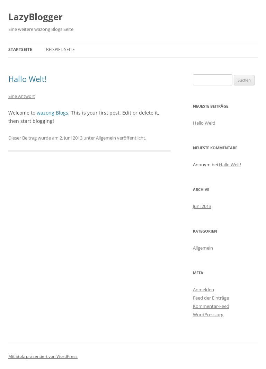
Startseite (20, 49)
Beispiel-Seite (60, 49)
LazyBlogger (35, 16)
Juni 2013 (202, 206)
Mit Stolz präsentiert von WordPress (43, 356)
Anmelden (203, 289)
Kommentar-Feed (211, 306)
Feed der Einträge (211, 298)
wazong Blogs (52, 112)
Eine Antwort (21, 96)
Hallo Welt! (27, 79)
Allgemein (106, 138)
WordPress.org (208, 314)
